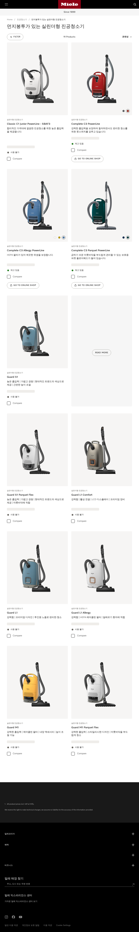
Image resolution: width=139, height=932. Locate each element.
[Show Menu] (6, 4)
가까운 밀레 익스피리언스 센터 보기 (21, 901)
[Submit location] (133, 884)
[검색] (135, 4)
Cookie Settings (63, 925)
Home (10, 20)
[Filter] (15, 37)
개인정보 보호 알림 (30, 925)
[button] (123, 111)
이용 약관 (47, 925)
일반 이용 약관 (11, 925)
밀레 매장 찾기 (14, 878)
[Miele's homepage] (69, 4)
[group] (37, 102)
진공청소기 (22, 20)
